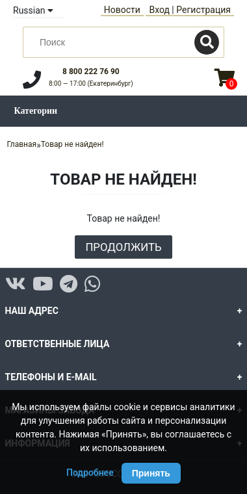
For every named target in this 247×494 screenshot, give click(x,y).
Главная (22, 144)
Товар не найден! (72, 144)
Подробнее (90, 472)
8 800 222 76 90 (91, 71)
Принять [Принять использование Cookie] (151, 473)
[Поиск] (206, 42)
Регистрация (203, 10)
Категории (36, 111)
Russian (33, 10)
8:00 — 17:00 (91, 83)
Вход (159, 10)
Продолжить (123, 247)
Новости (122, 10)
